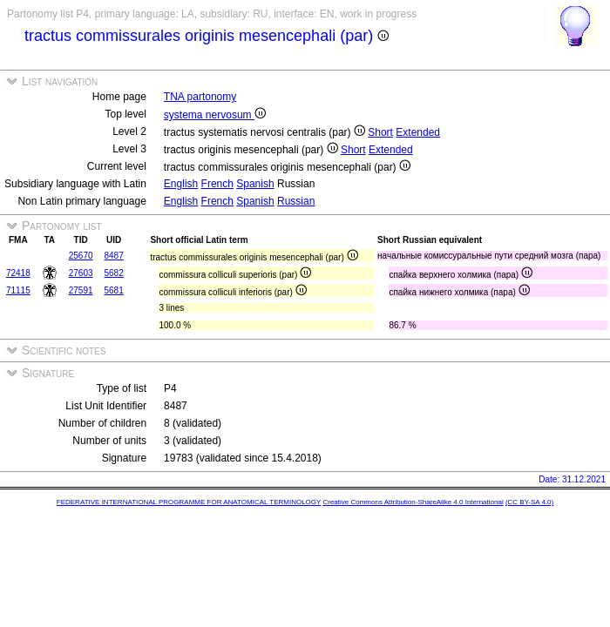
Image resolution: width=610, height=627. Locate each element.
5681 (113, 290)
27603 (81, 273)
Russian (296, 201)
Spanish (255, 184)
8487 (113, 255)
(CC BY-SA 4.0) (529, 502)
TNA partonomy (200, 97)
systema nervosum (215, 115)
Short (380, 132)
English (181, 184)
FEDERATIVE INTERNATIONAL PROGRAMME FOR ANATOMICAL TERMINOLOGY (189, 502)
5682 (113, 273)
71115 (18, 290)
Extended (418, 132)
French (217, 184)
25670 (81, 255)
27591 (81, 290)
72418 (18, 273)
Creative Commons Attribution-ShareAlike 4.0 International (412, 502)
